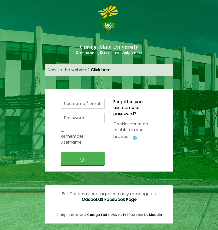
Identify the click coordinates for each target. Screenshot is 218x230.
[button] (135, 137)
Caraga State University (106, 215)
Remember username (72, 139)
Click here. (101, 70)
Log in (83, 158)
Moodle (155, 215)
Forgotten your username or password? (128, 107)
